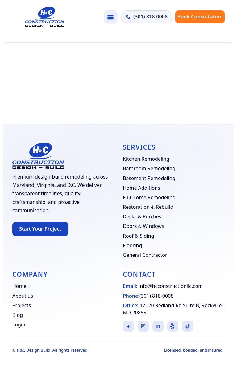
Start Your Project (40, 228)
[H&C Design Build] (44, 17)
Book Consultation (200, 16)
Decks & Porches (142, 216)
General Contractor (145, 255)
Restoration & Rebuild (148, 207)
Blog (17, 315)
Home (19, 286)
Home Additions (141, 187)
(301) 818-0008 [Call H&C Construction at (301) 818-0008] (146, 16)
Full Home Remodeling (149, 197)
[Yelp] (172, 326)
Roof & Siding (138, 235)
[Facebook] (128, 326)
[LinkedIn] (158, 326)
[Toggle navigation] (111, 17)
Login (18, 324)
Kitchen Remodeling (146, 158)
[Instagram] (143, 326)
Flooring (132, 245)
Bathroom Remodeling (149, 168)
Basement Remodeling (149, 178)
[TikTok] (187, 326)
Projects (21, 305)
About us (22, 295)
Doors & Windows (143, 226)
